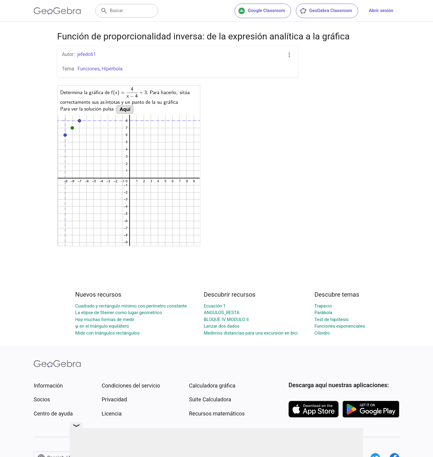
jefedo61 (86, 54)
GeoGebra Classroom (325, 10)
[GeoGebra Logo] (57, 10)
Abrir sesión (381, 10)
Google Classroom (261, 10)
